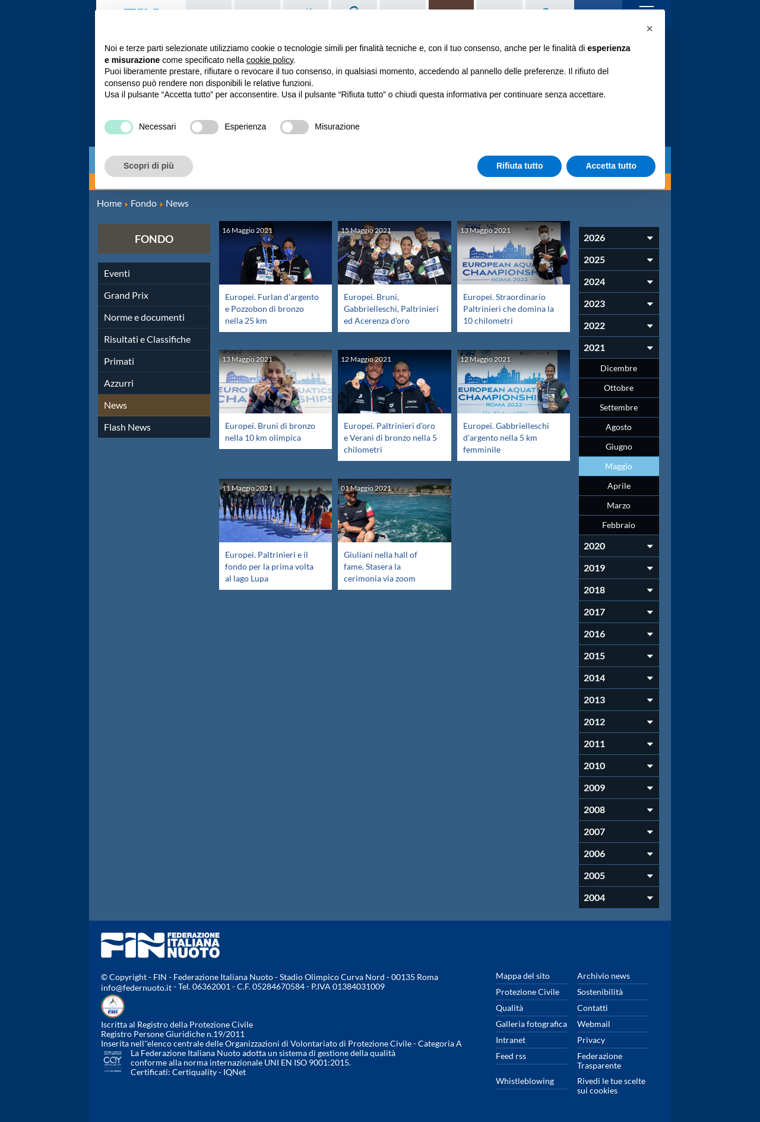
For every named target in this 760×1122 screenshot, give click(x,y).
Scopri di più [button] (149, 165)
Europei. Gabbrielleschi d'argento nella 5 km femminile (510, 436)
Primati (119, 360)
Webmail (593, 1024)
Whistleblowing (525, 1081)
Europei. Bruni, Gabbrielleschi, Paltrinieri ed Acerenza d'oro (390, 313)
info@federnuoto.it (136, 987)
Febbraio (618, 525)
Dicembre (618, 368)
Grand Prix (126, 295)
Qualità (509, 1008)
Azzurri (119, 382)
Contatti (592, 1008)
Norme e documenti (144, 317)
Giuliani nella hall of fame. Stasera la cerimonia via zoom (384, 565)
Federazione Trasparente (599, 1060)
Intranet (510, 1040)
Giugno (619, 446)
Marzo (619, 505)
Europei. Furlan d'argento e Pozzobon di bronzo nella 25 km (269, 307)
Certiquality (194, 1072)
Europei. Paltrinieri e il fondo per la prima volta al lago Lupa (270, 565)
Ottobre (619, 388)
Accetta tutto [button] (610, 165)
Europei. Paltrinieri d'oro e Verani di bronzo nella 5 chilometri (382, 442)
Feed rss (511, 1056)
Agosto (619, 427)
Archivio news (603, 976)
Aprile (619, 486)
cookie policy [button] (269, 60)
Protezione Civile (527, 992)
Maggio (618, 466)
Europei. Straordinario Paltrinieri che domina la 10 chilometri (508, 307)
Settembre (619, 407)
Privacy (591, 1040)
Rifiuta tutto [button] (519, 165)
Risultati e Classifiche (147, 338)
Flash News (127, 426)
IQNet (234, 1072)
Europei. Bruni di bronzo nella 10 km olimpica (263, 436)
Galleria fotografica (531, 1024)
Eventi (117, 273)
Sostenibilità (600, 992)
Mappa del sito (523, 976)
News (115, 404)
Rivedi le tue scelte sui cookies (611, 1085)
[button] (649, 28)
